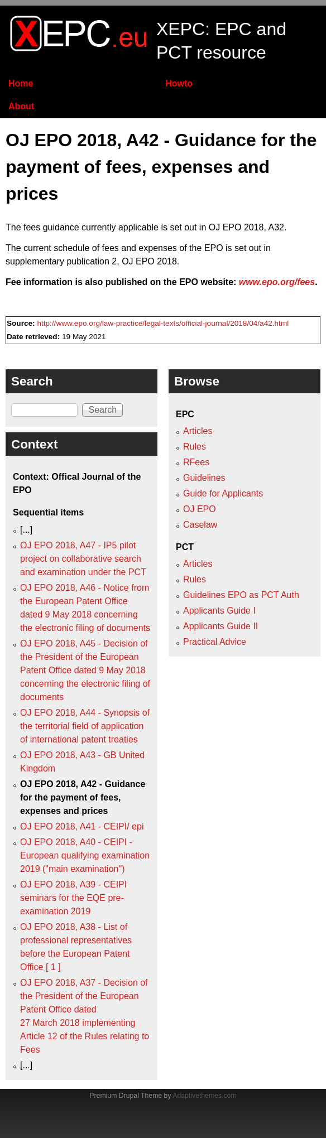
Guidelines (204, 478)
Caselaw (200, 524)
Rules (194, 446)
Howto (179, 83)
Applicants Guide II (220, 626)
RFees (196, 462)
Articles (197, 431)
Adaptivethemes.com (204, 1096)
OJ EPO (199, 509)
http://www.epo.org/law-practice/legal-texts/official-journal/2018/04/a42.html (163, 323)
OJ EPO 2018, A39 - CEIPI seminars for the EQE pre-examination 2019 (73, 898)
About (21, 106)
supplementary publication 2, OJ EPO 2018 (91, 261)
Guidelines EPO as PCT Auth (241, 595)
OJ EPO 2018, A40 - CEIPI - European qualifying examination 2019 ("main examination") (85, 855)
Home (20, 83)
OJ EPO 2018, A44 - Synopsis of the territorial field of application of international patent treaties (85, 726)
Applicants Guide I (219, 610)
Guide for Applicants (223, 493)
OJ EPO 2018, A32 (246, 227)
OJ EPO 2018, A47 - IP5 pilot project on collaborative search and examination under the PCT (83, 559)
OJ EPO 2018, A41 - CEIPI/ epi (81, 826)
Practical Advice (214, 642)
